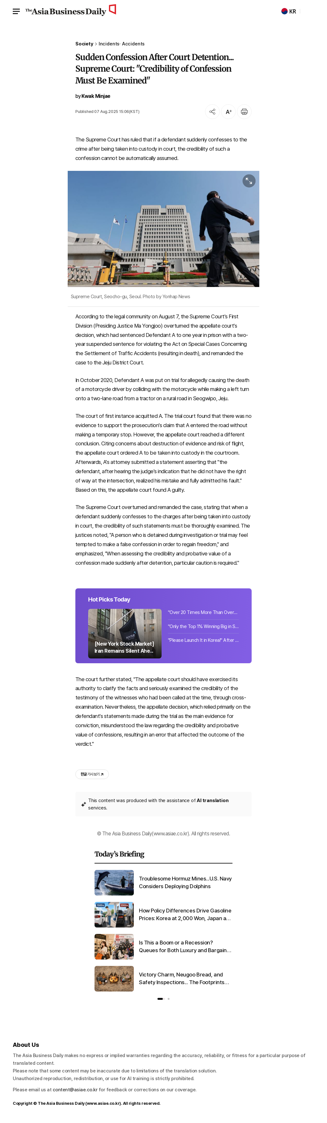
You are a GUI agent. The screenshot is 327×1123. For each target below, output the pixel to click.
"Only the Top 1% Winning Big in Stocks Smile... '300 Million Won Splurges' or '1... (203, 626)
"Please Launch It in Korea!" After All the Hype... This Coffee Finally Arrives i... (203, 640)
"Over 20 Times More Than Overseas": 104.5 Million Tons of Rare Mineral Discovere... (203, 612)
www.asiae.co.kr (103, 1103)
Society (84, 44)
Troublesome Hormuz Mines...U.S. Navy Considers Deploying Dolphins (185, 882)
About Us (26, 1044)
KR (288, 11)
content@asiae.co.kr (75, 1090)
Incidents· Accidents (122, 44)
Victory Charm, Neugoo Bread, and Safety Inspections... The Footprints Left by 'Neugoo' (181, 978)
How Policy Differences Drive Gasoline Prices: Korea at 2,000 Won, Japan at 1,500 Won (185, 914)
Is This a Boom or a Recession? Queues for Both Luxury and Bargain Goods (183, 946)
